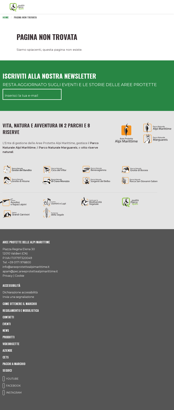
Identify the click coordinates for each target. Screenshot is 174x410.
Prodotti (9, 337)
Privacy (8, 275)
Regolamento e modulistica (21, 310)
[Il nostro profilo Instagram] (4, 392)
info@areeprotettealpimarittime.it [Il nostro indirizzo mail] (26, 267)
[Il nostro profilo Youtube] (4, 378)
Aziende (7, 350)
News (6, 330)
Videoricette (11, 344)
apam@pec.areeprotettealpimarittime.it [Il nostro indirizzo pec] (30, 271)
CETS (6, 357)
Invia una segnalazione (18, 297)
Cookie (19, 275)
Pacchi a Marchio (14, 364)
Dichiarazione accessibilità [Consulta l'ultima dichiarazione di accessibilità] (20, 292)
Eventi (7, 324)
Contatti (8, 317)
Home (6, 17)
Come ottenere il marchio (20, 304)
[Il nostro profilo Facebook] (4, 385)
